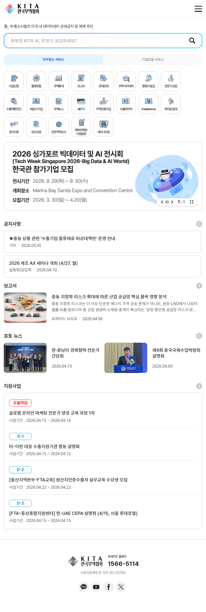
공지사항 (12, 224)
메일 (187, 9)
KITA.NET (21, 8)
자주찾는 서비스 (53, 59)
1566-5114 (123, 568)
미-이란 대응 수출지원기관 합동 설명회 (47, 450)
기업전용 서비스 (153, 59)
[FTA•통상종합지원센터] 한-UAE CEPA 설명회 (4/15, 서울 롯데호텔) (78, 518)
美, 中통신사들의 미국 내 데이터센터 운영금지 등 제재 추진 (48, 26)
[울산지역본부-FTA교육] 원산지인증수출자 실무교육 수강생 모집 (72, 484)
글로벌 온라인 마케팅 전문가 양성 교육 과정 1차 (55, 416)
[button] (161, 201)
